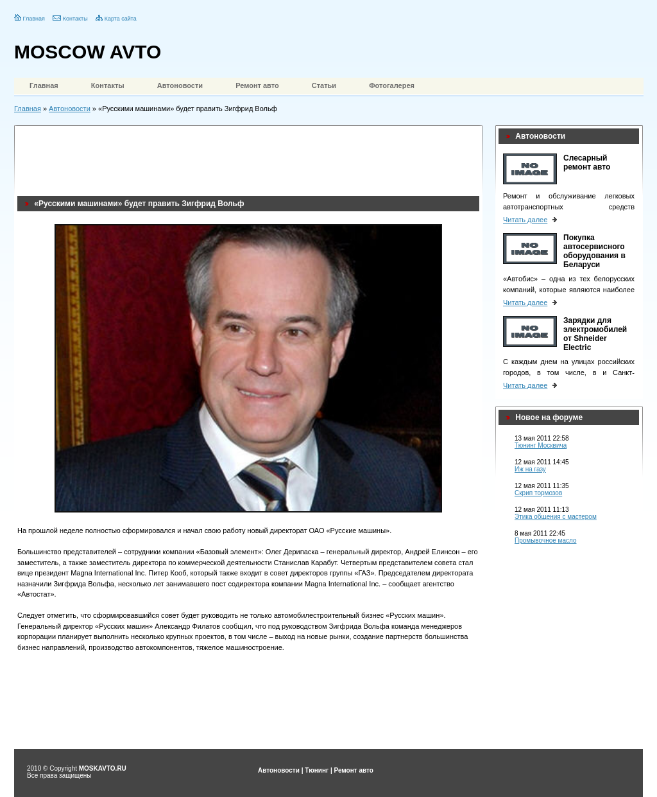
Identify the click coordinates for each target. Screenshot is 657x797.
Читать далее (525, 219)
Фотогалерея (391, 85)
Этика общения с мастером (556, 516)
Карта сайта (121, 18)
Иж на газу (530, 469)
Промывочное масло (546, 540)
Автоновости (180, 85)
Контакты (75, 18)
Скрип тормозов (538, 492)
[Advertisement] (250, 157)
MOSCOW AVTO (87, 51)
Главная (34, 18)
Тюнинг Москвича (541, 445)
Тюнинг (316, 770)
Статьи (324, 85)
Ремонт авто (257, 85)
